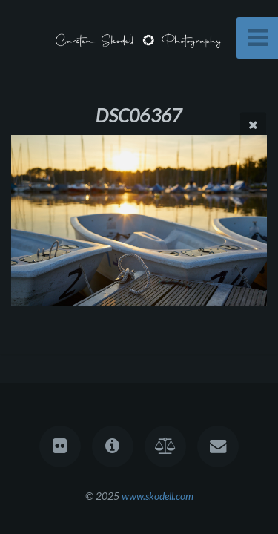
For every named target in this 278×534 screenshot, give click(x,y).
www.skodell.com (157, 496)
